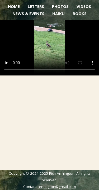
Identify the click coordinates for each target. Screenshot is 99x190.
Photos (60, 6)
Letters (36, 6)
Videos (84, 6)
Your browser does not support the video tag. (49, 47)
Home (14, 6)
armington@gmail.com (57, 186)
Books (80, 13)
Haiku (58, 13)
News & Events (28, 13)
